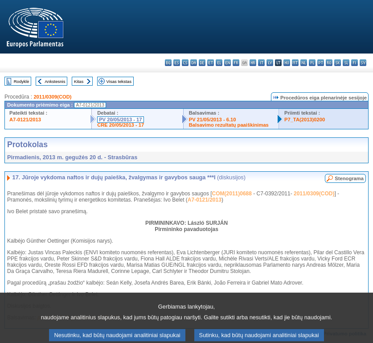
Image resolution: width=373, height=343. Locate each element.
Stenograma (349, 178)
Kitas (78, 81)
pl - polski (312, 62)
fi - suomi (354, 62)
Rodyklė (21, 81)
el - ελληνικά (219, 62)
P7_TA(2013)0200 (304, 119)
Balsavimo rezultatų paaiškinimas (229, 125)
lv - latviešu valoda (269, 62)
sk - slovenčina (337, 62)
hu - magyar (286, 62)
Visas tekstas (119, 81)
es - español (176, 62)
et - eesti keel (210, 62)
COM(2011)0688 (232, 193)
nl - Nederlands (303, 62)
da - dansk (193, 62)
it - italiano (261, 62)
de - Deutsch (202, 62)
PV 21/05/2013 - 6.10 (212, 119)
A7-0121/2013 (25, 119)
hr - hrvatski (253, 62)
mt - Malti (295, 62)
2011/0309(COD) (52, 96)
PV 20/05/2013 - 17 (120, 119)
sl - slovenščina (346, 62)
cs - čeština (185, 62)
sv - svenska (363, 62)
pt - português (320, 62)
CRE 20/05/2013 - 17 (120, 125)
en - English (227, 62)
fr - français (236, 62)
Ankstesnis (55, 81)
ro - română (329, 62)
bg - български (168, 62)
